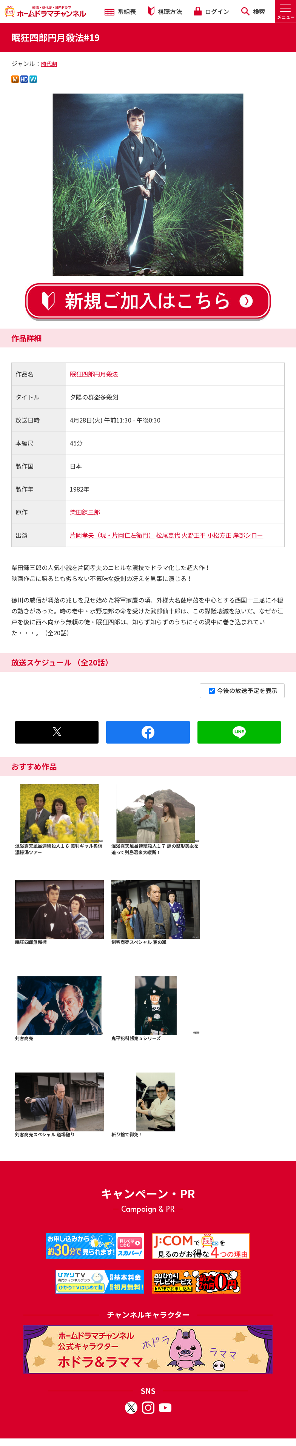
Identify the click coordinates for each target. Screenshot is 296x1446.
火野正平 (194, 534)
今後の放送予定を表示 (243, 690)
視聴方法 (165, 11)
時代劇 (49, 64)
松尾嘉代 (168, 534)
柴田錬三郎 (85, 511)
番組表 (120, 11)
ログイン (211, 11)
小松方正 (219, 534)
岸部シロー (248, 534)
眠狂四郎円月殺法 (94, 373)
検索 (253, 11)
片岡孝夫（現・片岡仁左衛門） (112, 534)
